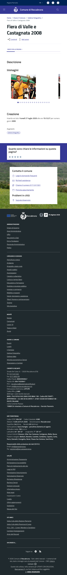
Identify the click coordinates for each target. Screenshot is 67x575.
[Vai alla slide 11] (38, 102)
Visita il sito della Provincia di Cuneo (19, 524)
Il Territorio (10, 350)
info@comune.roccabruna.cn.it (21, 386)
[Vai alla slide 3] (22, 102)
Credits (9, 499)
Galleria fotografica (34, 18)
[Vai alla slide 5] (26, 102)
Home (9, 18)
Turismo (9, 302)
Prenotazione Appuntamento (17, 472)
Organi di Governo (13, 228)
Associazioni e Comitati (15, 363)
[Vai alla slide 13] (42, 102)
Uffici (8, 234)
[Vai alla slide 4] (24, 102)
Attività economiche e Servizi (17, 359)
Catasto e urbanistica (14, 276)
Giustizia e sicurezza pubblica (16, 286)
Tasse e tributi (11, 328)
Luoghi (9, 346)
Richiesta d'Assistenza (14, 479)
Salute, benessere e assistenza (17, 296)
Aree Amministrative (14, 231)
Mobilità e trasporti (13, 292)
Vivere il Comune (19, 18)
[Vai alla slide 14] (44, 102)
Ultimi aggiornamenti (14, 502)
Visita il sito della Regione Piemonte (19, 521)
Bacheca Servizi (12, 482)
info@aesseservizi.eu (18, 446)
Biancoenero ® (20, 569)
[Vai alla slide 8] (32, 102)
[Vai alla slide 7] (30, 102)
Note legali (10, 492)
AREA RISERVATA (32, 572)
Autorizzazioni (11, 273)
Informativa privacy (13, 489)
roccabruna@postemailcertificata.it (23, 384)
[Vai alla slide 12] (40, 102)
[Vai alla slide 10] (36, 102)
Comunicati (11, 321)
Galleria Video (11, 356)
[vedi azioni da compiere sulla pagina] (23, 39)
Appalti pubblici (12, 269)
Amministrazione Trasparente (17, 459)
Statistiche (10, 505)
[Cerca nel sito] (57, 9)
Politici (9, 247)
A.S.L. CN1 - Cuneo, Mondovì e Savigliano (21, 527)
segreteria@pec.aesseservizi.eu (20, 449)
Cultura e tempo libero (14, 279)
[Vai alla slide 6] (28, 102)
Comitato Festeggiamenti (15, 531)
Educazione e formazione (15, 283)
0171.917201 (14, 374)
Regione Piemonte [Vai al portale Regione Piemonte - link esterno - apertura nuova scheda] (12, 3)
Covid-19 (10, 324)
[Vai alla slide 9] (34, 102)
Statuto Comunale (13, 486)
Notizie (9, 318)
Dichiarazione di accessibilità (16, 462)
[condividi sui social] (12, 39)
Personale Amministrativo (16, 244)
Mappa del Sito (12, 509)
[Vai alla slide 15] (47, 102)
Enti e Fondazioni (13, 241)
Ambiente (10, 263)
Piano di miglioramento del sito (17, 466)
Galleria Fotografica (13, 353)
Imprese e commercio (14, 289)
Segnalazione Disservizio (15, 476)
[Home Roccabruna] (27, 9)
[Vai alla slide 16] (49, 102)
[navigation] (4, 9)
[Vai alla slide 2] (20, 102)
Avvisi (9, 331)
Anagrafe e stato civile (14, 266)
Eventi (9, 343)
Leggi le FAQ (11, 469)
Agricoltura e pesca (13, 259)
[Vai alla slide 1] (18, 102)
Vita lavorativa (12, 306)
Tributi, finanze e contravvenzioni (18, 299)
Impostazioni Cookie (14, 495)
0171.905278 (14, 376)
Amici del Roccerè (13, 534)
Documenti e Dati (13, 237)
